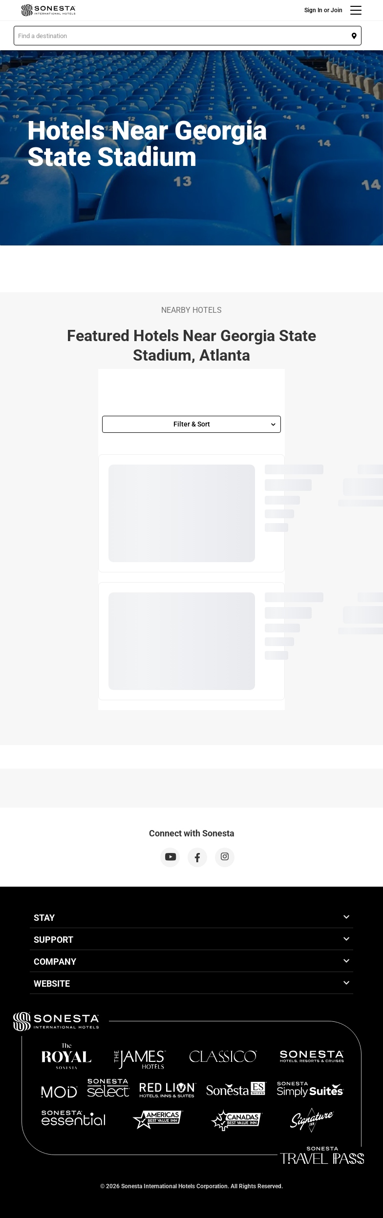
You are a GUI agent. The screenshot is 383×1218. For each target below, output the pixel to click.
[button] (188, 35)
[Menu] (356, 10)
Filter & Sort (224, 424)
